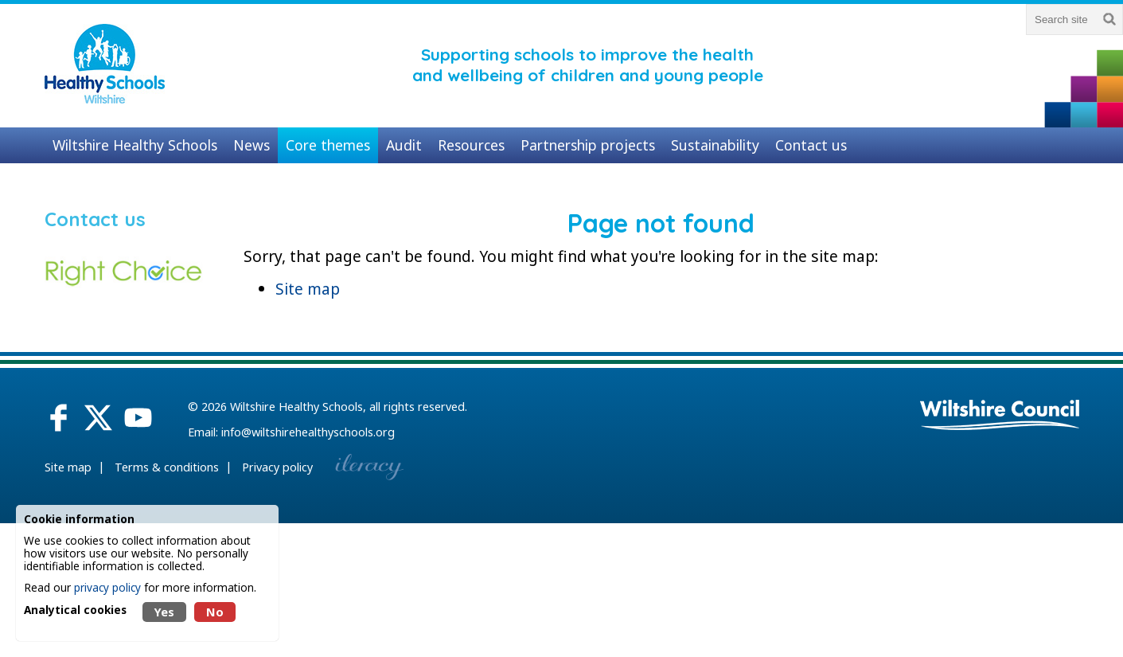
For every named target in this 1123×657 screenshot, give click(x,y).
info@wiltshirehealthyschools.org (308, 432)
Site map (307, 288)
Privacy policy (277, 467)
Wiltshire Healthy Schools (296, 406)
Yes (164, 612)
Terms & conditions (167, 467)
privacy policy (107, 587)
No (215, 612)
